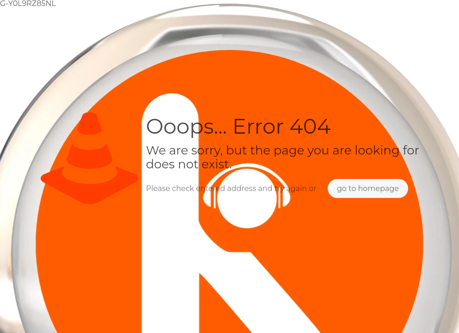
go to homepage (368, 188)
